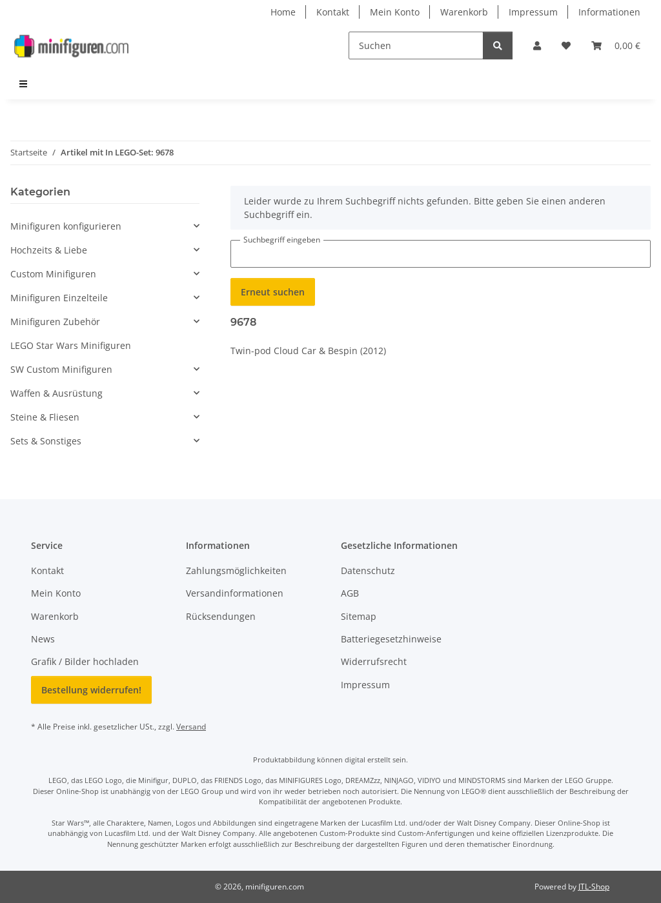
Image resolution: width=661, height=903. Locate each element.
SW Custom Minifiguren (61, 369)
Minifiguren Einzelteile (59, 298)
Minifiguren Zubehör (55, 321)
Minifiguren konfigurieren (65, 226)
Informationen (609, 12)
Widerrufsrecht (374, 661)
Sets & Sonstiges (45, 441)
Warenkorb (464, 12)
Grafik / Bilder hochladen (85, 661)
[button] (537, 45)
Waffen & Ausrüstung (56, 393)
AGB (350, 593)
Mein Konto (395, 12)
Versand (191, 726)
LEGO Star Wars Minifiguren (70, 345)
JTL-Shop (593, 886)
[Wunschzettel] (566, 45)
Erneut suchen (273, 292)
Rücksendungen (221, 616)
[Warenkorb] (616, 45)
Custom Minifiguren (53, 274)
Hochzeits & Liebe (48, 250)
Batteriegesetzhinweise (391, 639)
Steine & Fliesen (44, 417)
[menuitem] (23, 83)
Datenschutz (368, 570)
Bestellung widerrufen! (91, 690)
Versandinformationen (234, 593)
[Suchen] (416, 45)
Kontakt (332, 12)
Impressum (533, 12)
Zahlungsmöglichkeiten (236, 570)
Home (283, 12)
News (43, 639)
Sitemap (358, 616)
